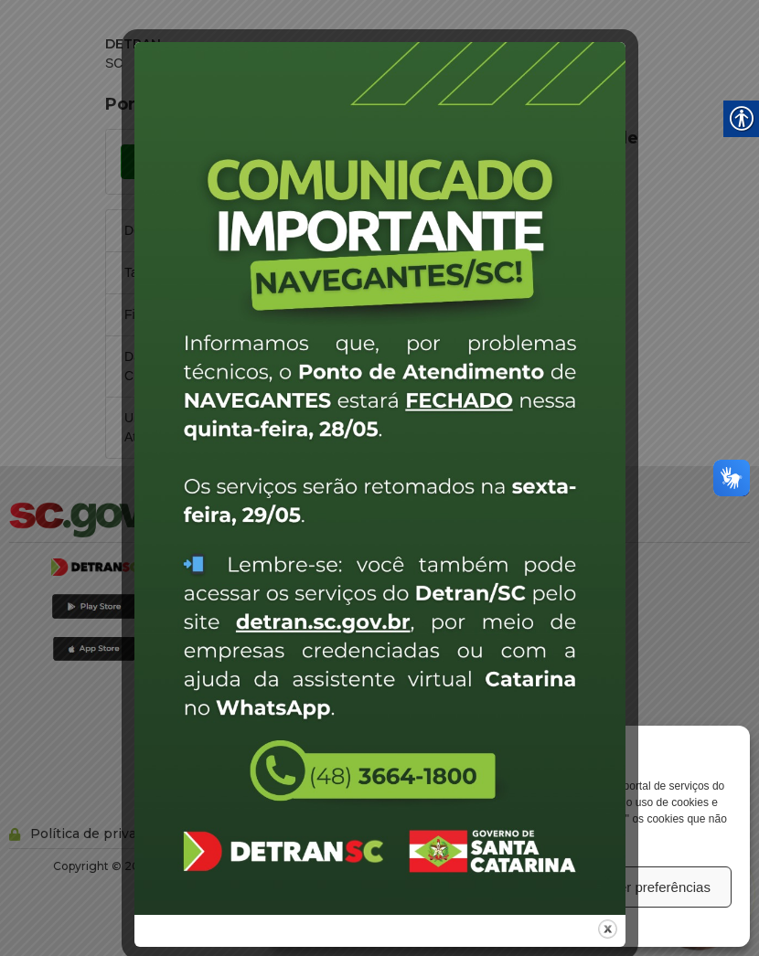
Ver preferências (661, 887)
